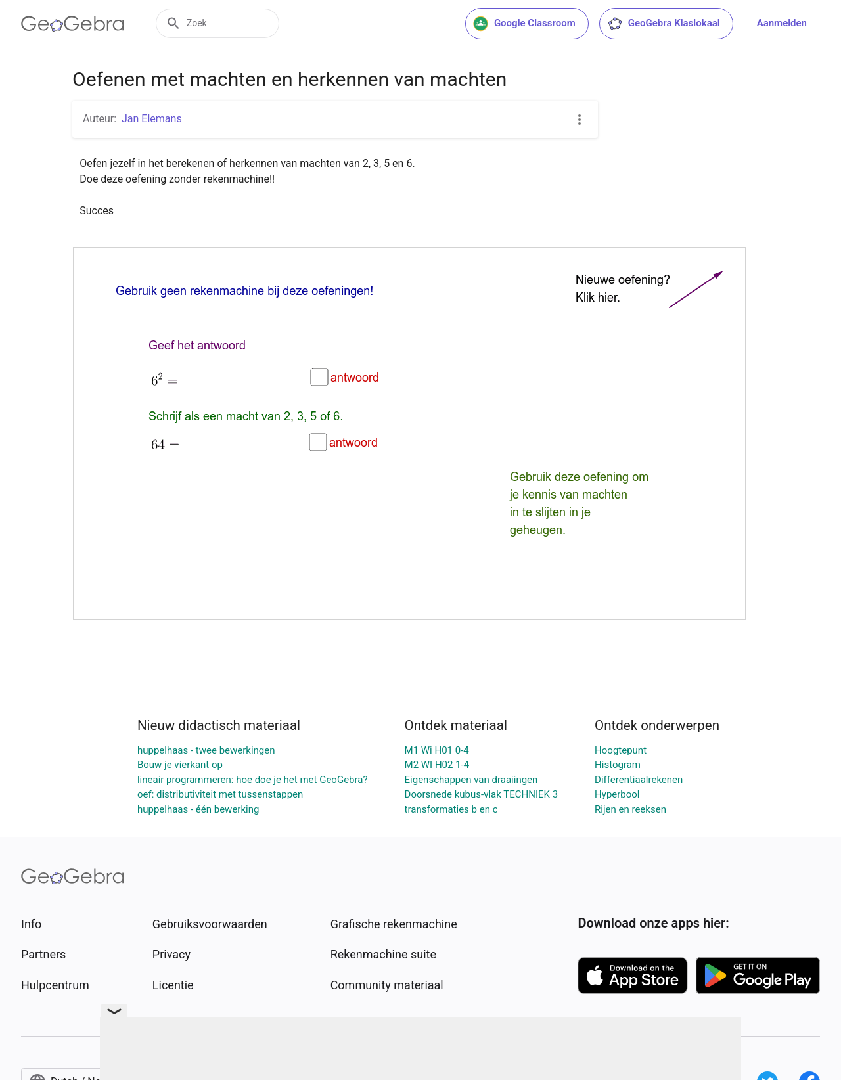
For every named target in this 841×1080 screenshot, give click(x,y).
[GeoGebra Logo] (72, 24)
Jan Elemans (152, 118)
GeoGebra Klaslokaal (663, 24)
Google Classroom (524, 24)
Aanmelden (782, 23)
